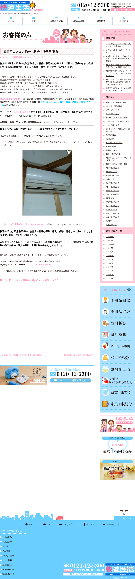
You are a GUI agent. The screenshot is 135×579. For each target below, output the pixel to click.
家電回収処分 (117, 392)
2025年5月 (110, 263)
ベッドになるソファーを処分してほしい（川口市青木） (118, 45)
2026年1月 (110, 241)
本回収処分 (110, 198)
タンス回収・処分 (112, 114)
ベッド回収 (117, 357)
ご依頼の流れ (56, 20)
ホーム (11, 20)
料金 (33, 20)
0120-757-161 (23, 112)
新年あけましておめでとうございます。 (118, 51)
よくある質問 (79, 20)
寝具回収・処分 (111, 150)
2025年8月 (110, 252)
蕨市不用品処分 (111, 210)
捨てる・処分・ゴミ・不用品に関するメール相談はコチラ (29, 280)
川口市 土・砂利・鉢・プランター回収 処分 (118, 159)
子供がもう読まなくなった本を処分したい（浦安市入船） (118, 89)
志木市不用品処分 (112, 183)
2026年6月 (110, 237)
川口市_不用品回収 (113, 154)
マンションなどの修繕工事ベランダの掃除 (118, 130)
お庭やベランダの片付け (117, 380)
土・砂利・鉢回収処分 (114, 143)
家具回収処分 (111, 147)
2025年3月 (110, 271)
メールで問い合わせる (123, 9)
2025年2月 (110, 275)
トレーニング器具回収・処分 (117, 118)
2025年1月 (110, 278)
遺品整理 (109, 221)
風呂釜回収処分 (111, 225)
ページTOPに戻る (124, 518)
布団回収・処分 (111, 172)
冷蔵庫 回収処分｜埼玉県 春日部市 (78, 355)
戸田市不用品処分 (112, 187)
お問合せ (123, 20)
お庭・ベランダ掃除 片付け (117, 102)
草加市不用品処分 (112, 206)
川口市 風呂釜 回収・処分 (117, 164)
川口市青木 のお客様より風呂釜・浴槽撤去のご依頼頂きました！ (118, 66)
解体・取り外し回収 (36, 57)
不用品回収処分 (20, 57)
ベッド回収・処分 (112, 125)
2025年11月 (110, 244)
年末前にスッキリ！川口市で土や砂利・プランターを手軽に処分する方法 (118, 58)
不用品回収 (117, 300)
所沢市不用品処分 (112, 191)
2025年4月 (110, 267)
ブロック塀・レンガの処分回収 (117, 121)
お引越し (117, 323)
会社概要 (101, 20)
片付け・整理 (117, 346)
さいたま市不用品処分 (114, 106)
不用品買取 (110, 139)
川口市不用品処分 (112, 168)
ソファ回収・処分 (112, 110)
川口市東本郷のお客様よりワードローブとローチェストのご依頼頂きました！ (118, 73)
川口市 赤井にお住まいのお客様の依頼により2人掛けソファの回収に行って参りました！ (118, 82)
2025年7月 (110, 256)
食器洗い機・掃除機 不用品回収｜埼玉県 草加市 (21, 355)
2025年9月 (110, 248)
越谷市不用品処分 (112, 217)
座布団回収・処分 (112, 175)
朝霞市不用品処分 (112, 194)
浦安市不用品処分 (112, 202)
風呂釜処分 (117, 369)
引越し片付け (111, 179)
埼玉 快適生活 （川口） (10, 99)
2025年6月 (110, 259)
